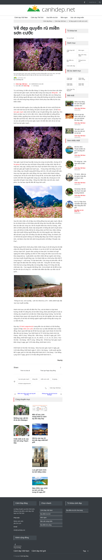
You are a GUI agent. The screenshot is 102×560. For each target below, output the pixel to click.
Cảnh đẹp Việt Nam (21, 17)
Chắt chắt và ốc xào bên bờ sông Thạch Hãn (21, 441)
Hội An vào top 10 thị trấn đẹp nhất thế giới (40, 440)
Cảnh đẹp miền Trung (81, 79)
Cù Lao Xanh (70, 38)
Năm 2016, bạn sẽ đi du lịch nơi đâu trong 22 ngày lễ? (39, 490)
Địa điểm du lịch (52, 17)
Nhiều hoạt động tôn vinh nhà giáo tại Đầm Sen (79, 103)
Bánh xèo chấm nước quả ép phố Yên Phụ (27, 394)
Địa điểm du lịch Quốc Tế (79, 211)
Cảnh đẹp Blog (24, 556)
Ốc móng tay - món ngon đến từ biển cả (80, 163)
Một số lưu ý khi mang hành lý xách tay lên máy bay (39, 416)
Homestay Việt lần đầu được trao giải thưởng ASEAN (80, 191)
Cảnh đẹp (26, 86)
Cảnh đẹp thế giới (70, 51)
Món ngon (64, 17)
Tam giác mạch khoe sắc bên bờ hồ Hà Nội (79, 131)
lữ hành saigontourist (26, 326)
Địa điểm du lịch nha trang (74, 510)
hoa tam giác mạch (23, 379)
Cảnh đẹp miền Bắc (69, 79)
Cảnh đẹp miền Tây (81, 84)
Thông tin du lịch (82, 61)
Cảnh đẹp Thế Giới (37, 17)
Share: (16, 367)
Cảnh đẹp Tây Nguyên (71, 90)
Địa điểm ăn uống (45, 525)
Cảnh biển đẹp (71, 66)
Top (84, 551)
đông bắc (55, 92)
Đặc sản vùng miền (77, 17)
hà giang (16, 164)
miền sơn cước (28, 329)
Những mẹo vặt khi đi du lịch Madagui (49, 394)
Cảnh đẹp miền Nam (70, 84)
